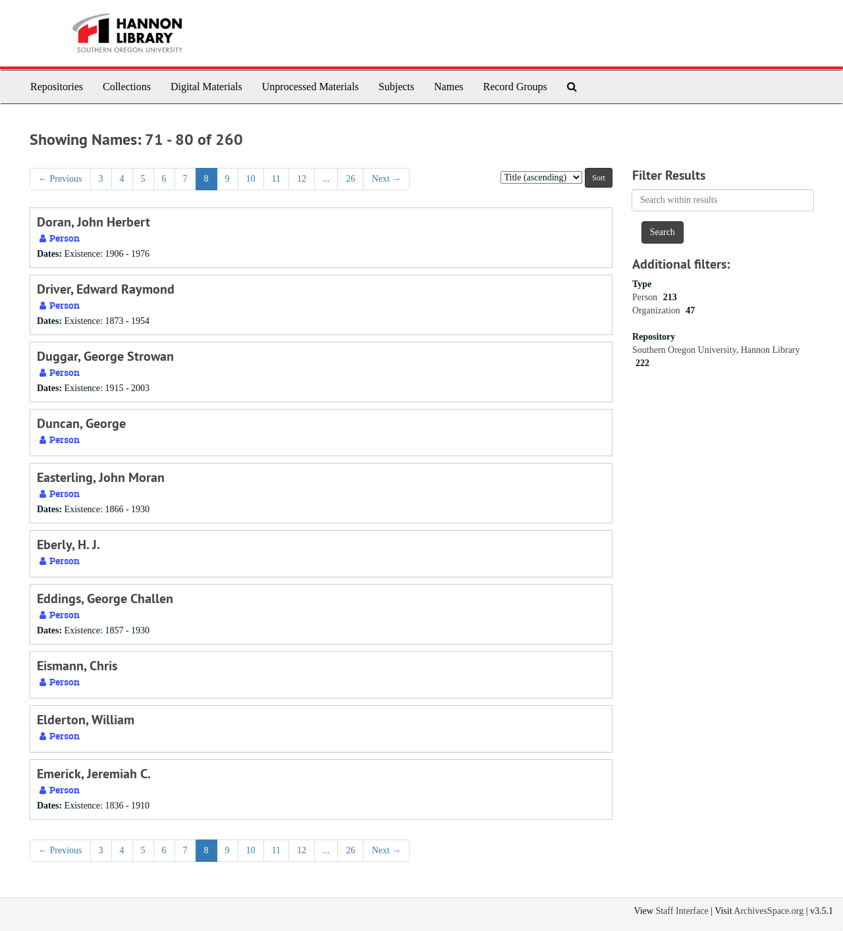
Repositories (56, 86)
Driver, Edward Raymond (106, 289)
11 (276, 179)
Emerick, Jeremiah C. (94, 773)
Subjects (396, 86)
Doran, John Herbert (93, 221)
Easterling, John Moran (101, 477)
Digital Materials (206, 86)
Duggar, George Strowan (105, 356)
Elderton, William (85, 719)
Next (386, 179)
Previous (60, 179)
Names (448, 86)
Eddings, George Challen (105, 598)
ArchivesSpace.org (768, 911)
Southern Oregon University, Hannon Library (716, 350)
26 (350, 179)
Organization (657, 310)
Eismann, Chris (77, 665)
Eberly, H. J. (68, 544)
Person (646, 297)
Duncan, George (81, 423)
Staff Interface (681, 911)
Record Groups (515, 86)
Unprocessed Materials (310, 86)
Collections (127, 86)
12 (301, 179)
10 (251, 179)
